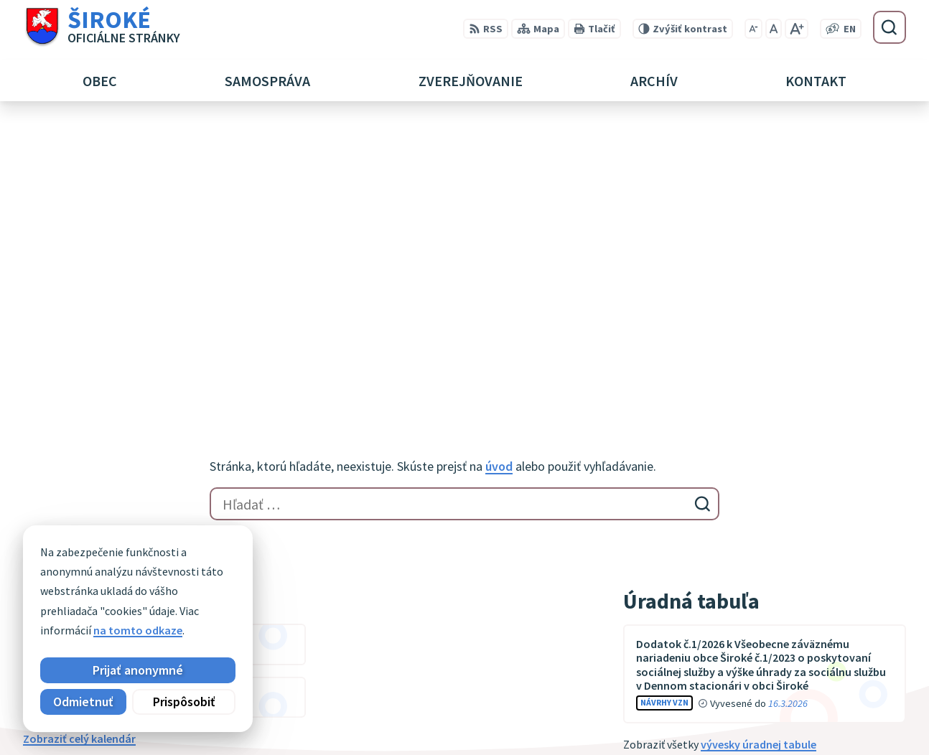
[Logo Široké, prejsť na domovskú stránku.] (101, 27)
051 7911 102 (797, 700)
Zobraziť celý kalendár (79, 453)
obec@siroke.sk (806, 718)
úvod (499, 180)
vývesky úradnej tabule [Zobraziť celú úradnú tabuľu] (758, 458)
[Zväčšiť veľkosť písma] (796, 29)
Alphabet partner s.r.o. (210, 581)
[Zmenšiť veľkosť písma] (753, 29)
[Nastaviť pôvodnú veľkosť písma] (773, 29)
